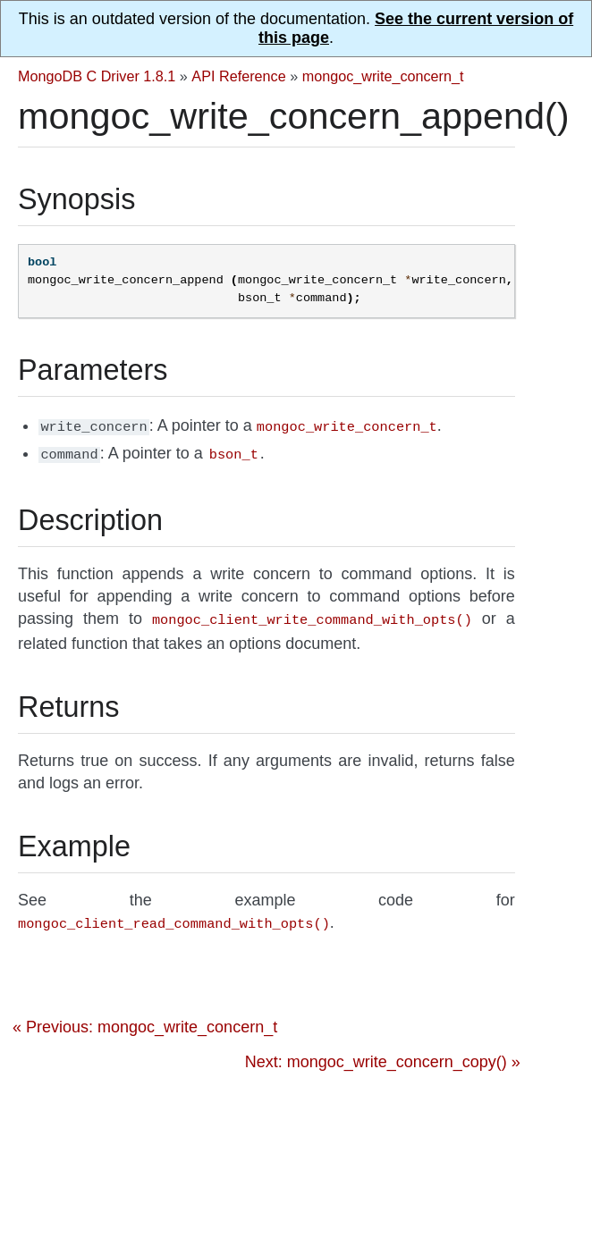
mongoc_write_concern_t (383, 76)
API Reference (238, 76)
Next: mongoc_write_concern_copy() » (382, 1055)
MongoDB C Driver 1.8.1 (96, 76)
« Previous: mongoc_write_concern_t (145, 1020)
